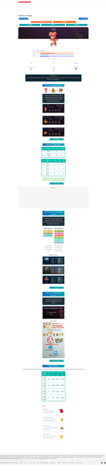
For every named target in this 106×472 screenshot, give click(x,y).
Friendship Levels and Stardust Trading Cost (33, 369)
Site (37, 462)
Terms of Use (65, 457)
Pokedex (57, 462)
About (21, 462)
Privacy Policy (57, 457)
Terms (29, 462)
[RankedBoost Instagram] (105, 463)
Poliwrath (47, 262)
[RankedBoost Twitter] (102, 463)
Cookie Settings (71, 457)
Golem (47, 272)
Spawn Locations (77, 462)
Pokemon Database (43, 462)
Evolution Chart (63, 462)
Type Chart (70, 462)
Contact (25, 462)
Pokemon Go (51, 462)
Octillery (47, 281)
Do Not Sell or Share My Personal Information (9, 458)
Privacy (33, 462)
